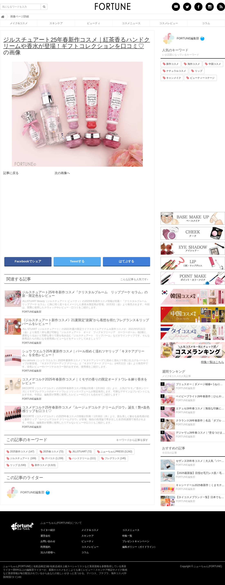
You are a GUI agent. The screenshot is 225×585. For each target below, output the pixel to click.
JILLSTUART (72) (80, 451)
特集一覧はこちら (212, 362)
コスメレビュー (168, 23)
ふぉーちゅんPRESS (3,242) (114, 451)
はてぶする (126, 261)
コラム (206, 23)
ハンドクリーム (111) (82, 458)
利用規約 (45, 546)
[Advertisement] (38, 219)
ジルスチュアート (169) (21, 458)
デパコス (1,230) (52, 458)
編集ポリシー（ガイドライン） (139, 546)
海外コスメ (192, 64)
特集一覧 (127, 535)
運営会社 (45, 535)
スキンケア (56, 23)
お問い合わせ (47, 541)
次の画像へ (62, 173)
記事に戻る (11, 173)
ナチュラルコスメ (174, 71)
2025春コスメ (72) (52, 451)
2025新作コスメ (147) (20, 451)
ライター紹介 (47, 530)
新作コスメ (171, 64)
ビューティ (93, 23)
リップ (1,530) (16, 465)
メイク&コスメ (19, 23)
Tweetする (77, 261)
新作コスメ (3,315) (43, 465)
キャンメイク (172, 78)
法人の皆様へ (47, 552)
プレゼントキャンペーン (135, 541)
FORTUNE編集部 (31, 311)
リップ (196, 71)
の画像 (76, 46)
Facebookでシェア (28, 261)
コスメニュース (131, 23)
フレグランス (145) (113, 458)
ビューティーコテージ (200, 78)
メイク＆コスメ (90, 530)
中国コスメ (213, 64)
